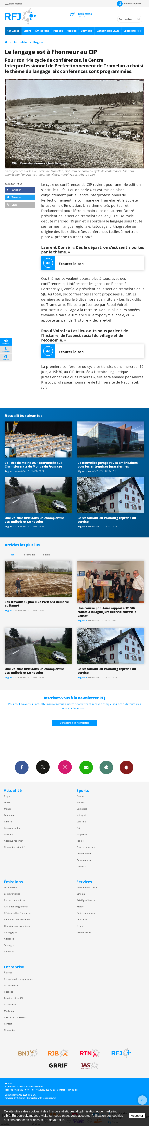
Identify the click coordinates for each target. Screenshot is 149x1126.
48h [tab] (12, 554)
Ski (78, 828)
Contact (8, 1023)
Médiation (9, 1011)
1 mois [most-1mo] (46, 554)
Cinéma (81, 894)
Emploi (80, 926)
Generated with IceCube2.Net (41, 1098)
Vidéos (72, 31)
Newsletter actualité (14, 847)
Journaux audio (12, 828)
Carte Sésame (11, 985)
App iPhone (106, 767)
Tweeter (14, 197)
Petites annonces (86, 913)
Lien (12, 204)
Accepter (137, 1115)
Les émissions (11, 887)
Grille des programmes (16, 906)
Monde (7, 809)
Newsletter (9, 1030)
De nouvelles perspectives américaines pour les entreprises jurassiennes (107, 465)
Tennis (80, 840)
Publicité (8, 991)
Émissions (42, 31)
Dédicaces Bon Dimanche (17, 913)
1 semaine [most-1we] (29, 554)
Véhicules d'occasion (87, 887)
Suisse (7, 802)
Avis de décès (84, 932)
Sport (27, 31)
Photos (58, 31)
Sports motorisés (85, 847)
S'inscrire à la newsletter (74, 722)
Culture (8, 821)
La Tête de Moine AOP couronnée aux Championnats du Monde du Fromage (33, 465)
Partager (14, 189)
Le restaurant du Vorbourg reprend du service (106, 520)
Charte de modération (15, 1017)
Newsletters (86, 767)
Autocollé (9, 938)
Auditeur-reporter (129, 4)
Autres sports (84, 860)
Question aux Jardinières (17, 926)
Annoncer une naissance (17, 919)
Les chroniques (12, 894)
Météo (80, 906)
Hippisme (82, 834)
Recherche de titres (14, 900)
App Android (126, 767)
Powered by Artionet (15, 1098)
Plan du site (73, 1090)
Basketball (82, 809)
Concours (9, 951)
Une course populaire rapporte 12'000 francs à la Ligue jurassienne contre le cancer (106, 612)
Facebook (22, 767)
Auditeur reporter (13, 840)
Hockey (80, 802)
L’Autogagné (10, 932)
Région (38, 42)
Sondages (9, 945)
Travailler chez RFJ (13, 998)
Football (81, 796)
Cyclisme (81, 821)
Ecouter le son (62, 263)
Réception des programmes (18, 979)
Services (86, 31)
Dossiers (8, 834)
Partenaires (10, 1004)
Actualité (13, 31)
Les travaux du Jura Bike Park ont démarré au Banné (37, 604)
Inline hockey (84, 853)
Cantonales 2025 (107, 31)
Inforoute (82, 919)
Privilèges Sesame (86, 900)
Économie (9, 815)
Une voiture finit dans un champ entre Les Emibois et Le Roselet (34, 520)
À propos (8, 972)
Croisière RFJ (132, 31)
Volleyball (82, 815)
